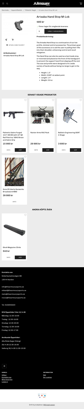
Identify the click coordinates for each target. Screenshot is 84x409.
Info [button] (8, 150)
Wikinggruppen (49, 405)
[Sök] (7, 4)
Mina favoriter (7, 379)
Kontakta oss (6, 377)
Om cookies (47, 377)
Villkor (4, 375)
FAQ (44, 375)
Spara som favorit (15, 45)
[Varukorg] (81, 3)
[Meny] (3, 3)
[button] (20, 150)
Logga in (5, 382)
